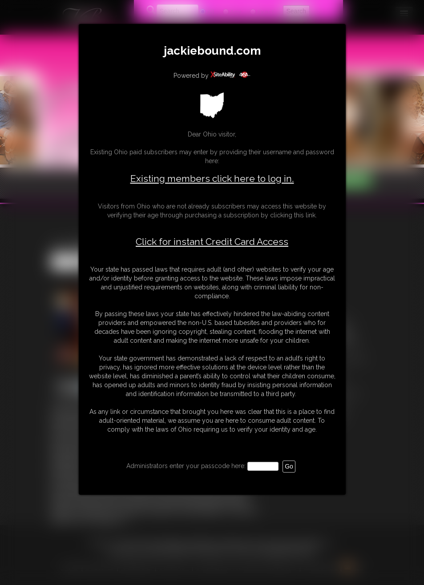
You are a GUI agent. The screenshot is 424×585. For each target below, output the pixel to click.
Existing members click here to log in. (212, 178)
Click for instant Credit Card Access (212, 241)
